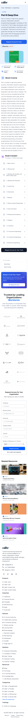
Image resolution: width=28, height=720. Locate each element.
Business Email (7, 410)
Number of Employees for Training (12, 441)
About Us (7, 715)
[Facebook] (3, 574)
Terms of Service (15, 717)
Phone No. (5, 418)
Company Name (7, 425)
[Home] (4, 2)
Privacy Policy (19, 715)
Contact (13, 715)
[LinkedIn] (12, 574)
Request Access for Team (14, 42)
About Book (7, 264)
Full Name (5, 403)
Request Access (14, 284)
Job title (5, 433)
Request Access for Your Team (14, 250)
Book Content (7, 267)
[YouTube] (16, 574)
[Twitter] (7, 574)
